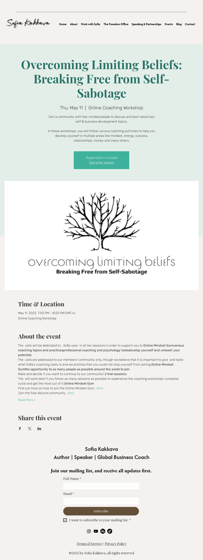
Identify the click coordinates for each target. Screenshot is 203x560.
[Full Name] (100, 486)
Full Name (72, 479)
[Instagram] (88, 531)
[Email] (100, 501)
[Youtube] (95, 531)
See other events (101, 162)
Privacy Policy (115, 544)
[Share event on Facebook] (20, 428)
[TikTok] (109, 531)
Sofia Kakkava (101, 449)
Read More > (27, 400)
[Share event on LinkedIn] (39, 428)
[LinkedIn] (102, 531)
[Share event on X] (30, 428)
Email (68, 494)
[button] (90, 24)
